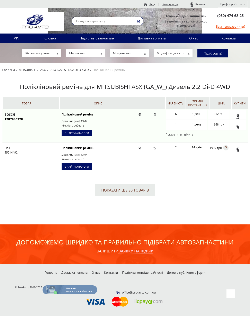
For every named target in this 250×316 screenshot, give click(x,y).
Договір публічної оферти (186, 272)
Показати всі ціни (178, 134)
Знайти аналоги (77, 133)
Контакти (229, 38)
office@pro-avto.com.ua (139, 292)
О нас (193, 38)
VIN (16, 38)
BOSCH (26, 116)
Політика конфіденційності (142, 272)
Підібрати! (213, 53)
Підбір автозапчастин (97, 38)
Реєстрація (170, 4)
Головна (49, 38)
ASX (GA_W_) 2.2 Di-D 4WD (70, 70)
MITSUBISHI (27, 70)
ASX (43, 70)
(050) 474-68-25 (230, 15)
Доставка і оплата (152, 38)
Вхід (152, 4)
